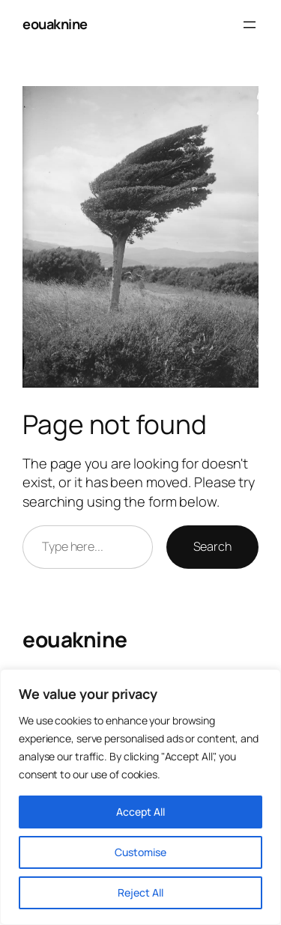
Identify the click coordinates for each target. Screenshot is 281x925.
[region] (140, 797)
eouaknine (55, 24)
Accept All (140, 812)
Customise (140, 852)
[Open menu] (250, 25)
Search (212, 546)
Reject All (140, 892)
